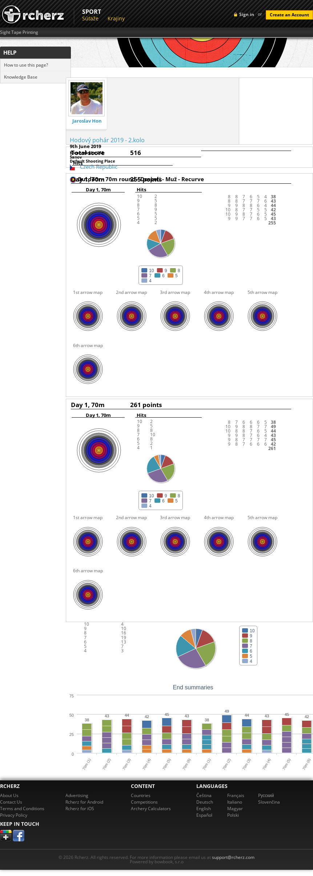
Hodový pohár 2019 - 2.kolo (107, 140)
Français (235, 795)
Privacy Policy (13, 815)
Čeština (204, 795)
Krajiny (116, 18)
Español (204, 815)
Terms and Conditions (22, 808)
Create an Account (289, 15)
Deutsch (204, 802)
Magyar (235, 808)
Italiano (234, 802)
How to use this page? (26, 65)
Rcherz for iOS (79, 808)
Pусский (266, 795)
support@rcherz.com (233, 857)
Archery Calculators (151, 808)
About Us (9, 795)
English (203, 808)
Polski (233, 815)
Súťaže (90, 18)
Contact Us (11, 802)
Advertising (76, 795)
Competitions (144, 802)
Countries (141, 795)
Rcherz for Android (84, 802)
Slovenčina (269, 802)
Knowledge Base (20, 77)
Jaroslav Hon (87, 121)
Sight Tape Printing (19, 32)
